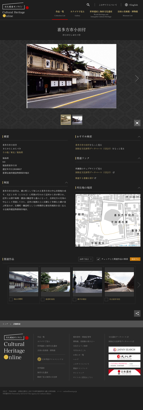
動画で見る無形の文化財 (47, 377)
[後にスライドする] (136, 78)
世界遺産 (41, 368)
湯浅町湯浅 (50, 299)
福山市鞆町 (18, 299)
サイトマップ (78, 372)
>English (131, 4)
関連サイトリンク (80, 368)
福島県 (20, 152)
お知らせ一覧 (78, 355)
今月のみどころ (79, 350)
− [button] (79, 201)
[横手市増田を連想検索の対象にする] (74, 299)
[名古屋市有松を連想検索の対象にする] (106, 299)
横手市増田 (81, 299)
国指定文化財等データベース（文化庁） (93, 148)
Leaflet (121, 245)
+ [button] (79, 197)
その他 (6, 152)
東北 (13, 152)
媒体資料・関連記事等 (82, 337)
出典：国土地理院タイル (132, 245)
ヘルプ (75, 359)
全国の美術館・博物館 (127, 14)
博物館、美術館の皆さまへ (84, 341)
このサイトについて (108, 4)
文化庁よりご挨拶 (80, 346)
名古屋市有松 (114, 299)
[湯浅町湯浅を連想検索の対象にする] (42, 299)
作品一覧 (60, 14)
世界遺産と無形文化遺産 (101, 14)
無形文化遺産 (42, 372)
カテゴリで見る (77, 14)
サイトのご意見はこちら (83, 377)
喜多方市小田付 (82, 144)
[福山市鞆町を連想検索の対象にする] (11, 299)
